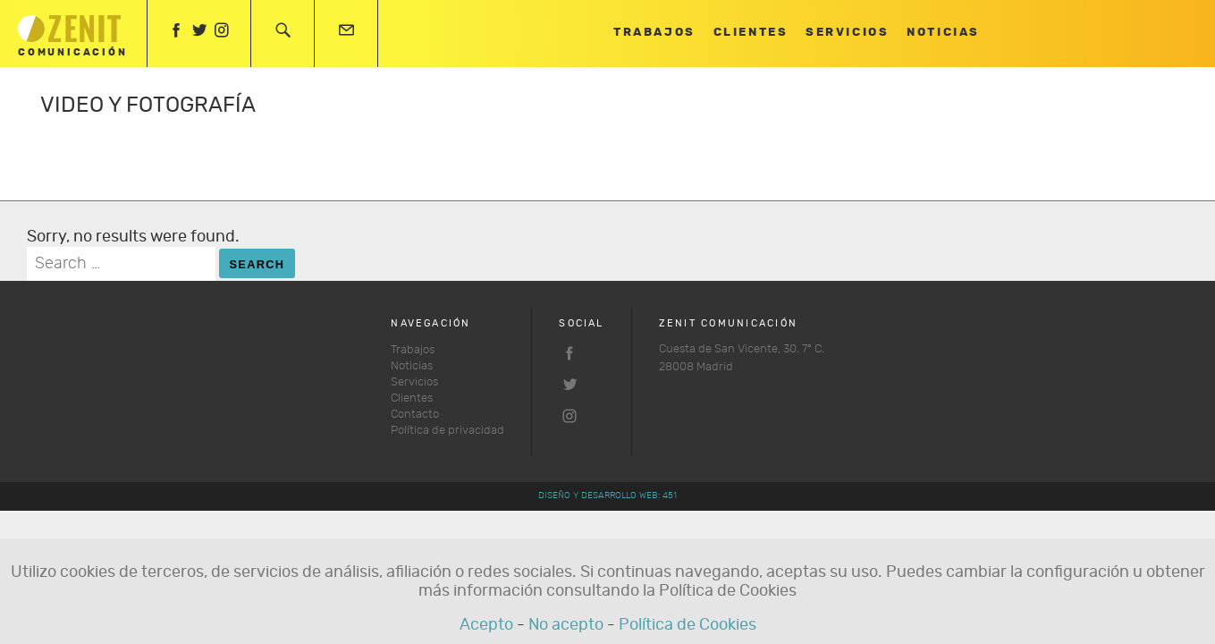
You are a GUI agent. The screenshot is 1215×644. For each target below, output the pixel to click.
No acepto (565, 625)
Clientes (750, 32)
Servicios (847, 32)
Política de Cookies (687, 625)
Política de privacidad (447, 430)
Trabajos (654, 32)
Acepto (486, 625)
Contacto (415, 414)
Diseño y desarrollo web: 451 (607, 495)
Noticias (943, 32)
